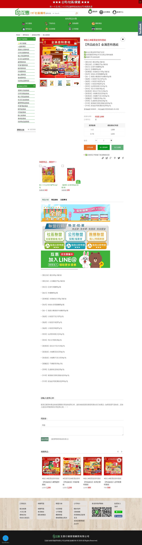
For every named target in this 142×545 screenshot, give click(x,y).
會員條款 (41, 512)
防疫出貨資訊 (24, 518)
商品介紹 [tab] (46, 201)
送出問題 (44, 440)
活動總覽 (73, 25)
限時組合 (27, 30)
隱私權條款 (42, 515)
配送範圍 (23, 509)
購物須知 (23, 515)
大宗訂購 (23, 512)
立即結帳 (90, 148)
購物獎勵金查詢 (61, 518)
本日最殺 (27, 25)
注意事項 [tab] (67, 201)
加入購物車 (104, 148)
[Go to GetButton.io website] (5, 542)
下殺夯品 (50, 25)
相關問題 (41, 509)
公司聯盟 (73, 30)
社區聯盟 (50, 30)
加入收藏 (117, 148)
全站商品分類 (71, 20)
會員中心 (117, 14)
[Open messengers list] (5, 538)
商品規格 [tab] (56, 201)
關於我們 (77, 509)
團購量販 (97, 25)
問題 (43, 426)
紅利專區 (104, 14)
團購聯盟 (97, 30)
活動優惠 (77, 512)
